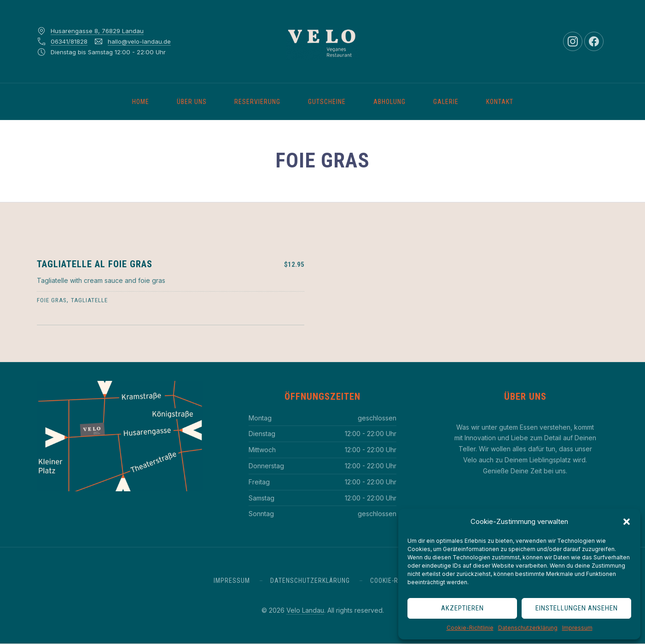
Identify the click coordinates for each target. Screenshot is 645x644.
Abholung (389, 101)
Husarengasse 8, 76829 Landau (97, 30)
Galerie (446, 101)
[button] (626, 521)
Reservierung (257, 101)
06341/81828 (69, 41)
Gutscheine (327, 101)
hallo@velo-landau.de (139, 41)
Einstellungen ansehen (576, 608)
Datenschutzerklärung (528, 627)
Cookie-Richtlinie (470, 627)
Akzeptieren (462, 608)
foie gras (52, 300)
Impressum (577, 627)
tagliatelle (89, 300)
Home (140, 101)
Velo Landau (305, 610)
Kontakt (499, 101)
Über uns (192, 101)
